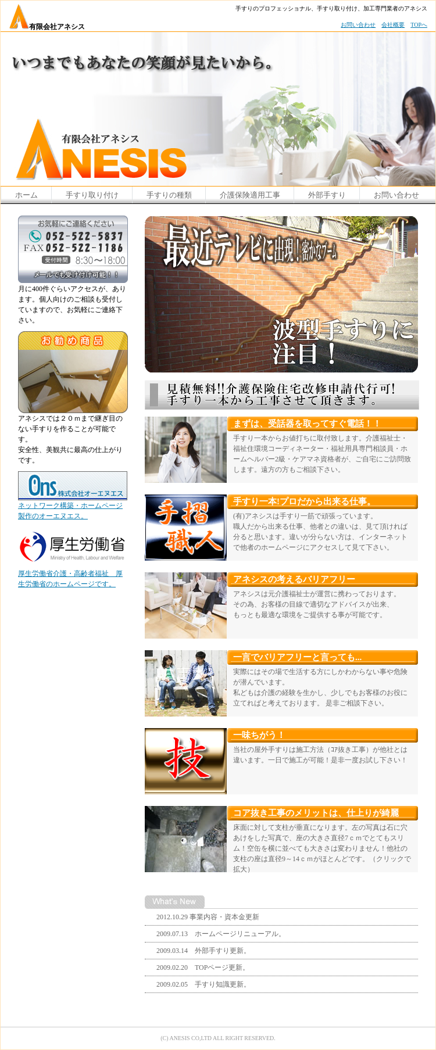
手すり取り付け (92, 195)
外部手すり (327, 195)
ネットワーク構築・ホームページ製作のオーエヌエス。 (72, 507)
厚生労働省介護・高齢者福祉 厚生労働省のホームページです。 (71, 575)
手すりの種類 (169, 195)
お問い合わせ (358, 24)
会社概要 (393, 24)
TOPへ (418, 24)
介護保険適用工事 (250, 195)
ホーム (26, 195)
